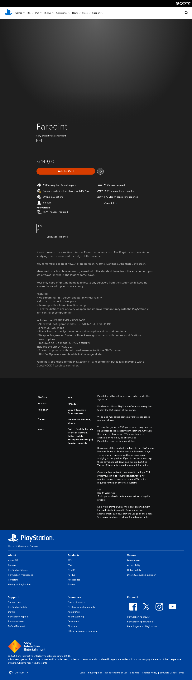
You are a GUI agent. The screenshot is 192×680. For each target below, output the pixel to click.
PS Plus (47, 13)
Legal (82, 672)
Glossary (72, 626)
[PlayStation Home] (8, 13)
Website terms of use (116, 672)
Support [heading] (13, 597)
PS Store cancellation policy (82, 607)
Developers (73, 621)
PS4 (37, 13)
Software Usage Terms (172, 672)
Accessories (61, 13)
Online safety (134, 570)
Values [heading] (131, 555)
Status (11, 611)
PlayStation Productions (20, 574)
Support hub (14, 602)
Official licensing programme (83, 631)
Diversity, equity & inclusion (141, 574)
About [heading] (12, 555)
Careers (12, 565)
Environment (133, 560)
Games (18, 13)
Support (96, 13)
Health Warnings (106, 492)
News (75, 13)
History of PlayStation (19, 584)
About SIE (13, 560)
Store (85, 13)
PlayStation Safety (17, 607)
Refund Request (16, 626)
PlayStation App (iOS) (138, 616)
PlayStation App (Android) (140, 621)
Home (11, 546)
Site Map (134, 672)
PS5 (29, 13)
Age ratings (74, 611)
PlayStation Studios (18, 570)
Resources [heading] (74, 597)
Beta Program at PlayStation (142, 626)
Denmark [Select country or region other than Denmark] (18, 672)
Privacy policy (95, 672)
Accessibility (133, 565)
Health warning (76, 616)
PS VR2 (71, 570)
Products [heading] (73, 555)
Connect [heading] (132, 597)
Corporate (13, 579)
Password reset (16, 621)
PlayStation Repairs (18, 616)
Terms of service (76, 602)
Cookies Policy (149, 672)
